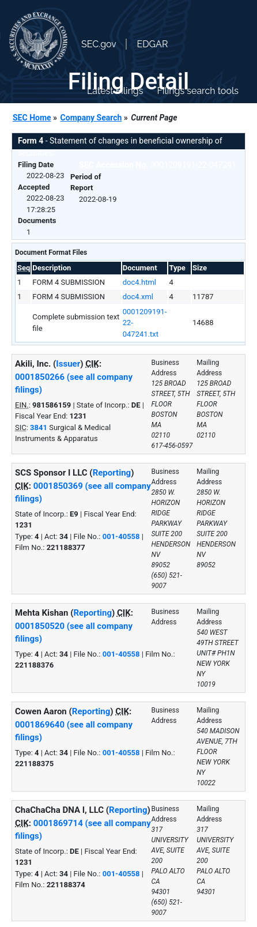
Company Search (91, 117)
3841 (38, 427)
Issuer (68, 364)
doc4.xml (138, 296)
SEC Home (32, 117)
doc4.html (139, 282)
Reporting (112, 473)
